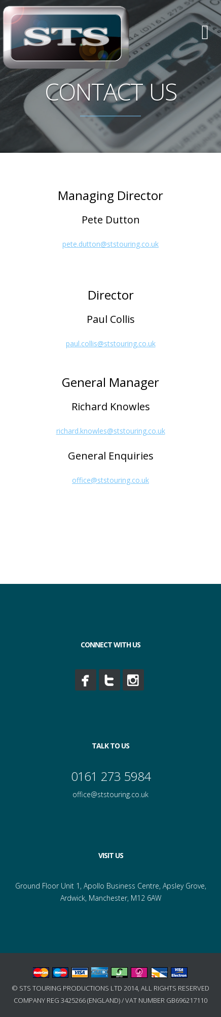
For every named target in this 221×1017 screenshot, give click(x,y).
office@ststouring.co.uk (110, 480)
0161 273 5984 (111, 776)
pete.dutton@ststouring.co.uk (110, 244)
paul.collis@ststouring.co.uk (111, 343)
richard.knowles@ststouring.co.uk (110, 431)
